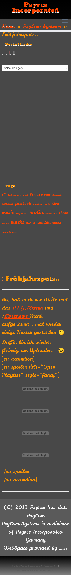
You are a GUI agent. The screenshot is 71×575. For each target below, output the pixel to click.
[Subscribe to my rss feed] (3, 24)
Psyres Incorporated (35, 8)
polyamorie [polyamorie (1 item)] (21, 213)
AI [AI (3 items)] (4, 194)
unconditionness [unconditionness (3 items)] (47, 222)
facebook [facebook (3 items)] (23, 203)
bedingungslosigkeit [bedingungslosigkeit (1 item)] (18, 195)
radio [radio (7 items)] (36, 212)
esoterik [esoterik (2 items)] (7, 204)
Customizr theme (44, 570)
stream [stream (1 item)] (5, 223)
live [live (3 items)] (55, 203)
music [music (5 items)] (8, 212)
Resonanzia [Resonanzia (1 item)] (51, 213)
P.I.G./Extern (27, 307)
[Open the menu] (65, 21)
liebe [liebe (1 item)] (47, 204)
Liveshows (17, 315)
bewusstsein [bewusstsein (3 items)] (40, 194)
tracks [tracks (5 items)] (17, 222)
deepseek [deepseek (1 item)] (56, 195)
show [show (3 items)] (63, 212)
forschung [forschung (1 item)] (38, 204)
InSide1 (63, 549)
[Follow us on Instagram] (13, 24)
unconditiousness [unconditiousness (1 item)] (10, 232)
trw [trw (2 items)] (28, 223)
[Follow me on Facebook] (7, 24)
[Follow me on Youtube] (10, 24)
